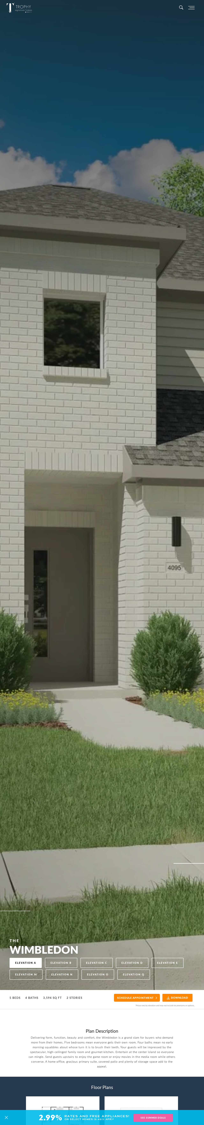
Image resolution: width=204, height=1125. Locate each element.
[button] (6, 1118)
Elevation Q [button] (27, 974)
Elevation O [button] (141, 961)
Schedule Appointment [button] (132, 998)
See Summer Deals (153, 1117)
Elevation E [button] (26, 961)
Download (175, 998)
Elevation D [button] (140, 949)
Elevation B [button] (64, 949)
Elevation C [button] (102, 949)
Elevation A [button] (26, 949)
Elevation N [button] (103, 961)
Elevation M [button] (65, 961)
